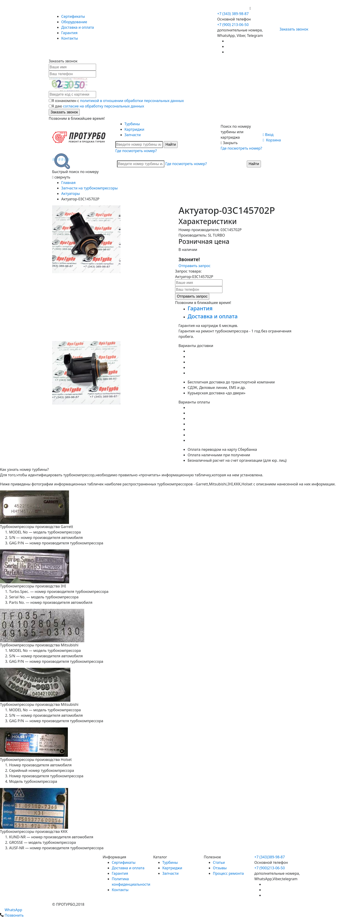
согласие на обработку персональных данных (103, 106)
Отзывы (220, 867)
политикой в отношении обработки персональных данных (132, 100)
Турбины (132, 123)
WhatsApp (11, 909)
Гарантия (69, 32)
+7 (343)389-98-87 (269, 856)
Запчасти (133, 134)
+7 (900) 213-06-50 (233, 8)
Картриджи (134, 129)
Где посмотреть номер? (136, 150)
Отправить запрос (194, 265)
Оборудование (74, 21)
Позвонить (12, 915)
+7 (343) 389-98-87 (233, 13)
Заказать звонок (292, 29)
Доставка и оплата (77, 27)
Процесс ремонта (228, 873)
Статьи (219, 862)
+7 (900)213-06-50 (269, 867)
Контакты (69, 38)
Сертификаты (73, 16)
